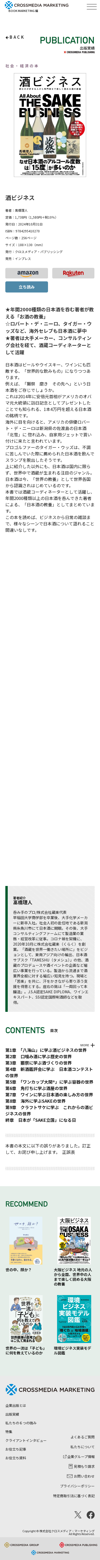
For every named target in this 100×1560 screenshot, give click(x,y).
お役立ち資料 (15, 1457)
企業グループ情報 (79, 1456)
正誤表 (68, 1152)
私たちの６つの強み (21, 1422)
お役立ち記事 (15, 1449)
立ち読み (27, 287)
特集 (8, 1431)
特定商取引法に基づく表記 (74, 1495)
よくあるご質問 (82, 1436)
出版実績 (12, 1414)
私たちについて (82, 1446)
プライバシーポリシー (77, 1485)
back (17, 37)
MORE (84, 1045)
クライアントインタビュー (26, 1440)
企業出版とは (15, 1405)
